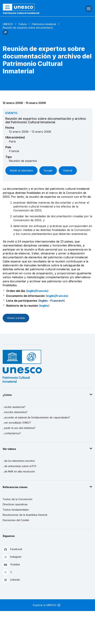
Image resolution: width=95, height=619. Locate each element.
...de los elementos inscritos (19, 460)
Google (48, 170)
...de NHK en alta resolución (19, 471)
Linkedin (11, 580)
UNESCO (8, 24)
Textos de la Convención (17, 499)
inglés (31, 291)
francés (42, 291)
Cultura (22, 24)
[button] (5, 34)
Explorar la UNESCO (47, 605)
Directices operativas (15, 504)
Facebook (12, 549)
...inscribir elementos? (15, 412)
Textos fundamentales (16, 509)
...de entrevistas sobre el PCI (19, 466)
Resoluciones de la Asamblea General (25, 514)
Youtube (11, 564)
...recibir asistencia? (14, 406)
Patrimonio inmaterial (44, 24)
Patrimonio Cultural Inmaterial (21, 13)
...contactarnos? (12, 433)
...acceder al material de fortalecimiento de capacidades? (36, 417)
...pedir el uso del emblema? (19, 427)
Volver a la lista (16, 317)
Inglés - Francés (50, 300)
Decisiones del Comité (16, 520)
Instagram (12, 557)
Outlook (67, 170)
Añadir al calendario (21, 170)
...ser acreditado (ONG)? (17, 422)
